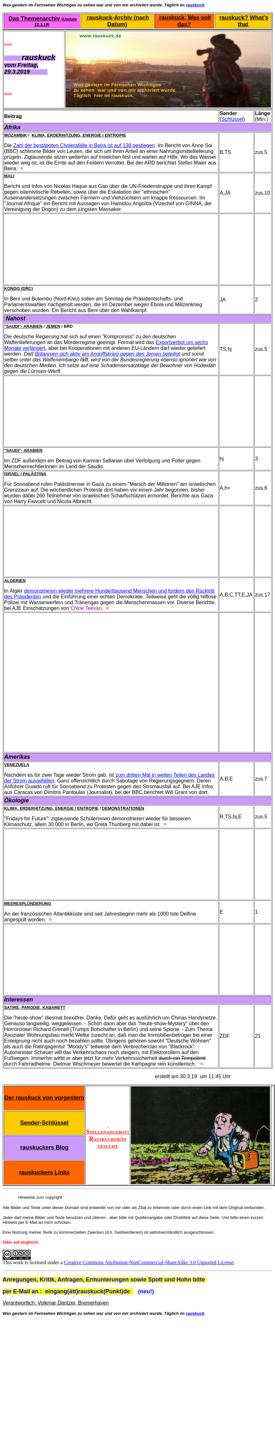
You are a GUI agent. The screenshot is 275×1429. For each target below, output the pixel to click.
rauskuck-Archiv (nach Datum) (117, 21)
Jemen (53, 326)
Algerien (15, 580)
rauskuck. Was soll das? (185, 21)
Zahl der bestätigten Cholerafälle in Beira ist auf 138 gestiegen (84, 145)
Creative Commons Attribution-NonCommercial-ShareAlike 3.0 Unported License (149, 1262)
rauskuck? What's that (243, 21)
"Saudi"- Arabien (23, 326)
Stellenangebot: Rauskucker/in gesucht (107, 1135)
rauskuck (195, 5)
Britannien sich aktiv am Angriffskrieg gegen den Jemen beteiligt (107, 354)
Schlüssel (232, 119)
